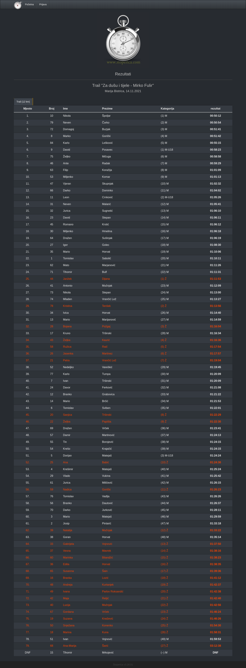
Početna (29, 4)
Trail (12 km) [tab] (23, 101)
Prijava (43, 4)
